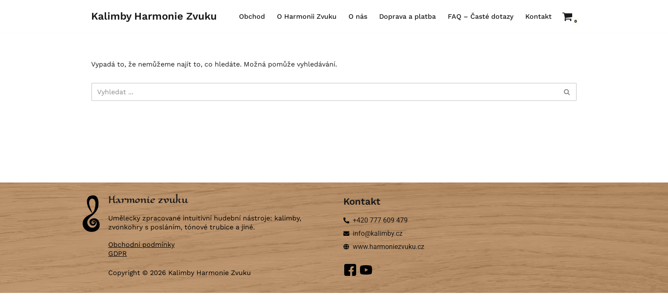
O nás (357, 16)
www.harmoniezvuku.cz (388, 260)
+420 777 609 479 (380, 234)
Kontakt (538, 16)
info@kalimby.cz (378, 247)
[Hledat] (324, 92)
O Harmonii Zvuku (306, 16)
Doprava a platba (407, 16)
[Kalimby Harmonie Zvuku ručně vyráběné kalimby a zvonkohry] (154, 16)
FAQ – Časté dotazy (480, 16)
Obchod (251, 16)
